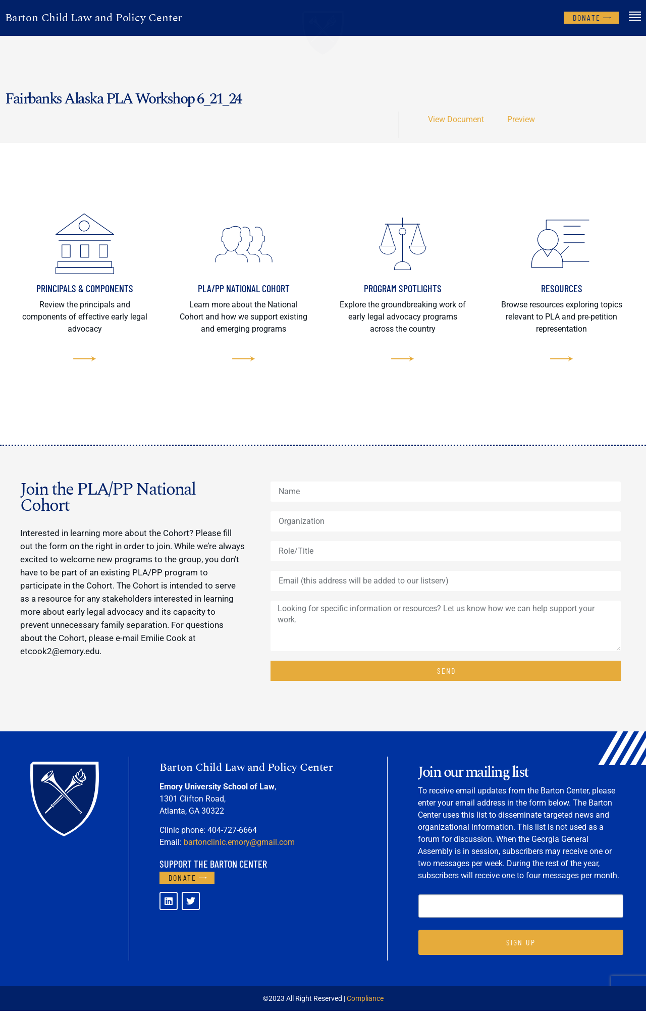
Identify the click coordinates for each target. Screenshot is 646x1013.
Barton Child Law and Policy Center (93, 18)
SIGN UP (520, 944)
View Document (456, 119)
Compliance (365, 1000)
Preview (521, 119)
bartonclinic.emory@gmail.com (239, 844)
